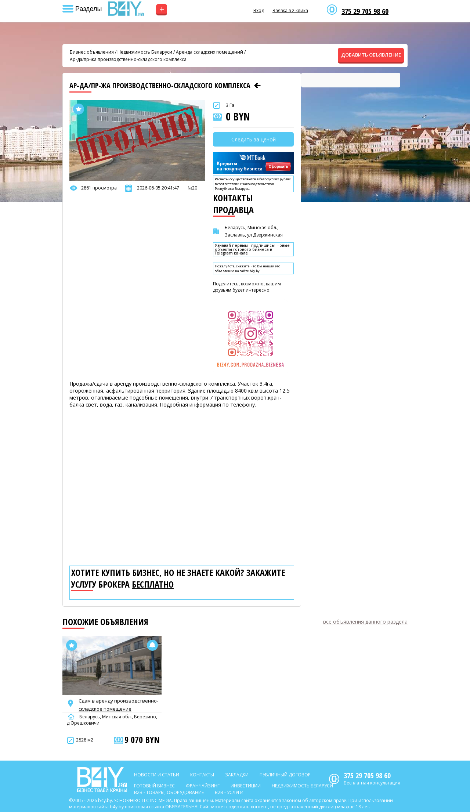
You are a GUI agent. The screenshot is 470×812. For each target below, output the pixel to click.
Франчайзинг (203, 786)
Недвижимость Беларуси (145, 52)
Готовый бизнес (154, 786)
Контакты (202, 775)
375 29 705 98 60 (364, 11)
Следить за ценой (253, 139)
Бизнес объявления (92, 52)
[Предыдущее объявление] (257, 85)
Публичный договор (285, 775)
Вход (258, 10)
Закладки (237, 775)
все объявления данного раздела (365, 621)
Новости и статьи (156, 775)
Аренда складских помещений (209, 52)
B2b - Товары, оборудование (169, 792)
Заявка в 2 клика (290, 10)
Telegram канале (231, 253)
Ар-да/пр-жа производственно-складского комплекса (128, 59)
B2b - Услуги (229, 792)
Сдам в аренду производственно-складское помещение (118, 704)
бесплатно (153, 584)
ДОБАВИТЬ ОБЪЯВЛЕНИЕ (371, 54)
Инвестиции (246, 786)
